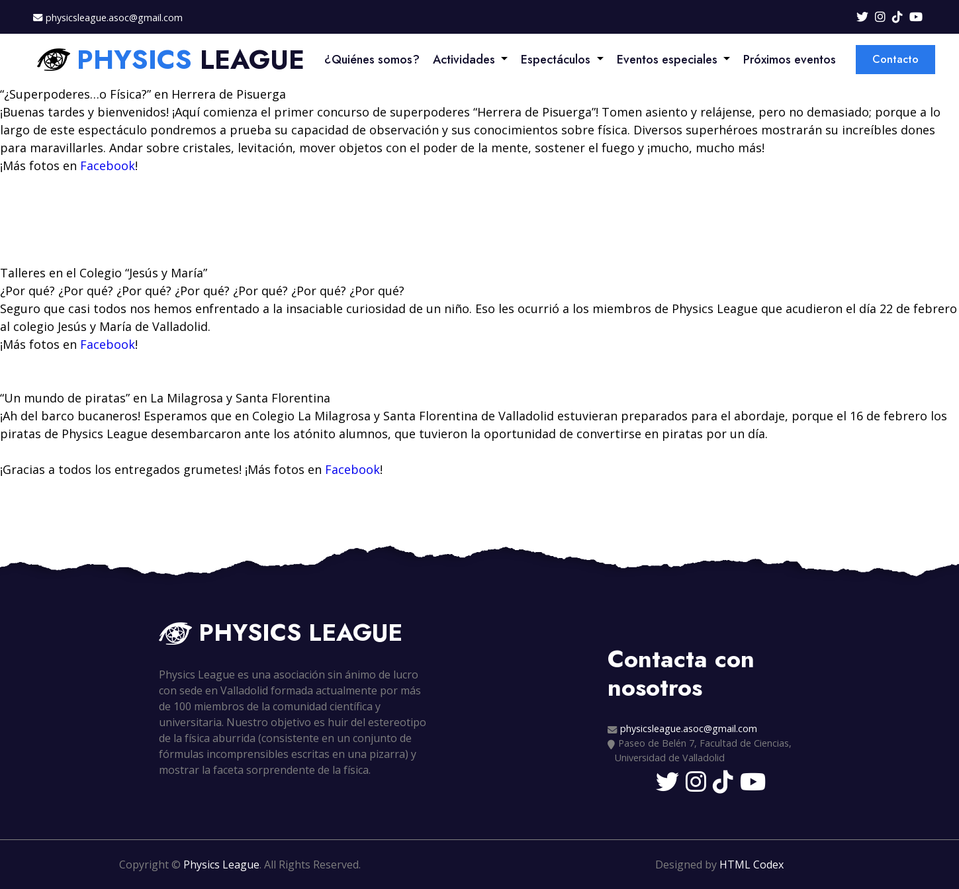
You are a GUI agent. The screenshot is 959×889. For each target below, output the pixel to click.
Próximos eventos (789, 59)
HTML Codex (751, 864)
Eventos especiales (667, 59)
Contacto (895, 59)
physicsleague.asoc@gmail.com (114, 17)
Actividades (464, 59)
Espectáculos (555, 59)
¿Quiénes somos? (372, 59)
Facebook (107, 165)
